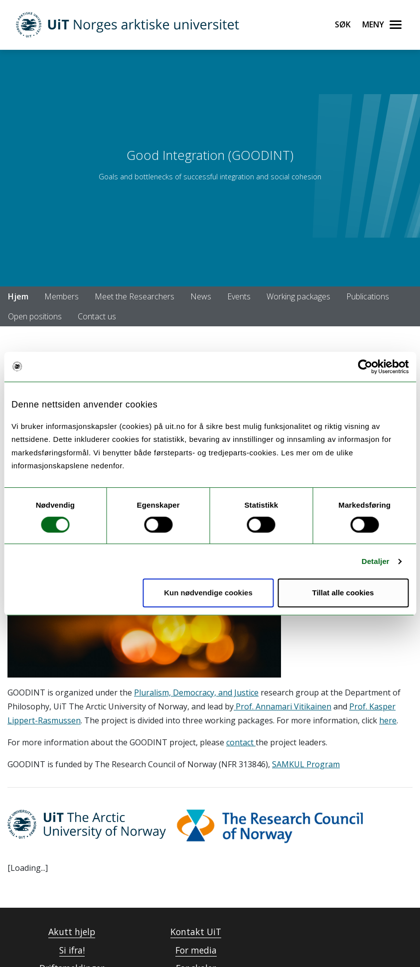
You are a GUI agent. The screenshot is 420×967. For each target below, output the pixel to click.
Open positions (35, 316)
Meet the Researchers (134, 296)
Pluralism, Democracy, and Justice (196, 692)
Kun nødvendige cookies (208, 592)
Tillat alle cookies (343, 592)
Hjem (18, 296)
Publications (367, 296)
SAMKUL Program (306, 764)
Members (61, 296)
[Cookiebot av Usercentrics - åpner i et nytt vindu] (365, 366)
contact (241, 742)
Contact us (97, 316)
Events (239, 296)
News (200, 296)
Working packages (298, 296)
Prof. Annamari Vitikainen (282, 706)
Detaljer (376, 561)
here (388, 720)
